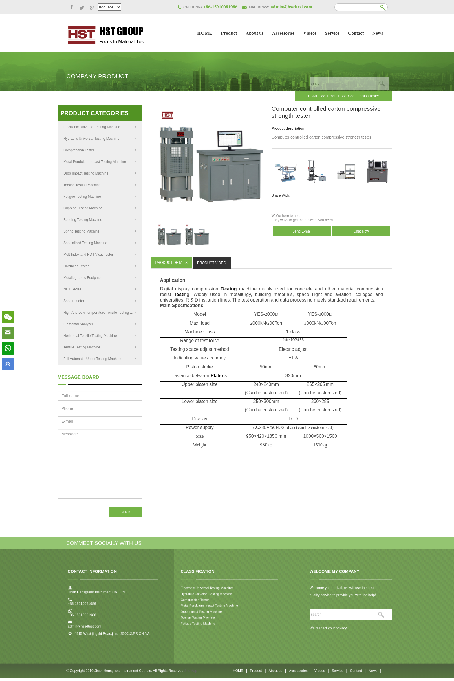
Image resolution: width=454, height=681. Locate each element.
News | (375, 673)
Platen (217, 375)
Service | (339, 673)
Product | (258, 673)
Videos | (321, 673)
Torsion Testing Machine (100, 185)
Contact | (358, 673)
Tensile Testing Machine (100, 347)
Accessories (283, 33)
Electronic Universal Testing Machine (100, 127)
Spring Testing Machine (100, 231)
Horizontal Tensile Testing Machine (100, 336)
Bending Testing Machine (100, 220)
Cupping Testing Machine (100, 208)
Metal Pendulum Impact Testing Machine (100, 162)
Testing (229, 288)
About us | (277, 673)
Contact (356, 33)
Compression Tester (363, 96)
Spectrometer (100, 301)
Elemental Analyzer (100, 324)
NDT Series (100, 289)
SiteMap (190, 673)
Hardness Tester (100, 266)
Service (332, 33)
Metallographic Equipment (100, 278)
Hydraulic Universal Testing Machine (100, 138)
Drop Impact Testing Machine (100, 173)
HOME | (240, 673)
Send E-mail (301, 231)
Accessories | (300, 673)
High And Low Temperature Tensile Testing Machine (102, 312)
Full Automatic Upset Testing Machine (100, 359)
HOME (204, 33)
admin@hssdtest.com (84, 629)
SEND (125, 512)
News (377, 33)
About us (254, 33)
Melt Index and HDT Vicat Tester (100, 254)
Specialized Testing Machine (100, 243)
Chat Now (361, 231)
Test (178, 294)
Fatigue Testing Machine (100, 196)
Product (229, 33)
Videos (309, 33)
